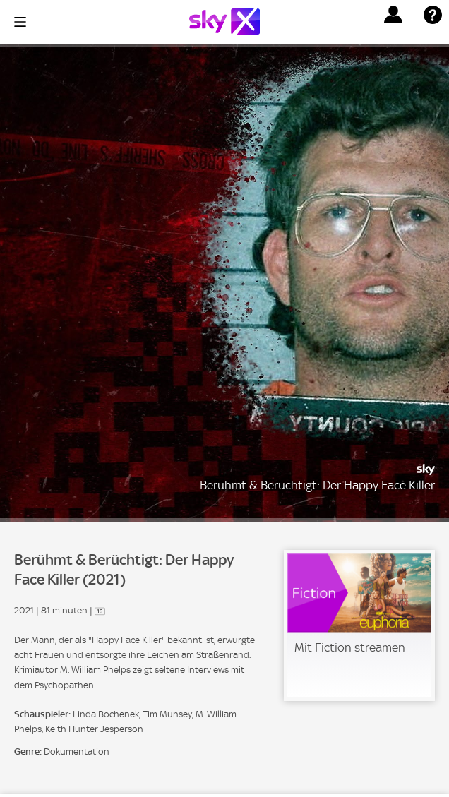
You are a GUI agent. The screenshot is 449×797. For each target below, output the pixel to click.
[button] (393, 15)
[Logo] (224, 21)
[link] (359, 625)
